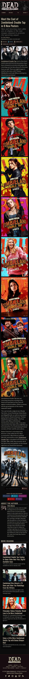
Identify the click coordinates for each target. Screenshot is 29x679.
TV (20, 665)
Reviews (14, 666)
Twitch (18, 499)
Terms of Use (10, 673)
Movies (11, 41)
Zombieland (19, 41)
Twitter (14, 496)
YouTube (11, 499)
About (18, 668)
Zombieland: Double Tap (8, 44)
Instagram (22, 496)
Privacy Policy (19, 673)
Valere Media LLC (11, 671)
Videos (8, 666)
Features (20, 666)
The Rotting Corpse (8, 668)
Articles (4, 41)
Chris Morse (6, 37)
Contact (23, 668)
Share (24, 488)
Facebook (7, 496)
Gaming (10, 665)
